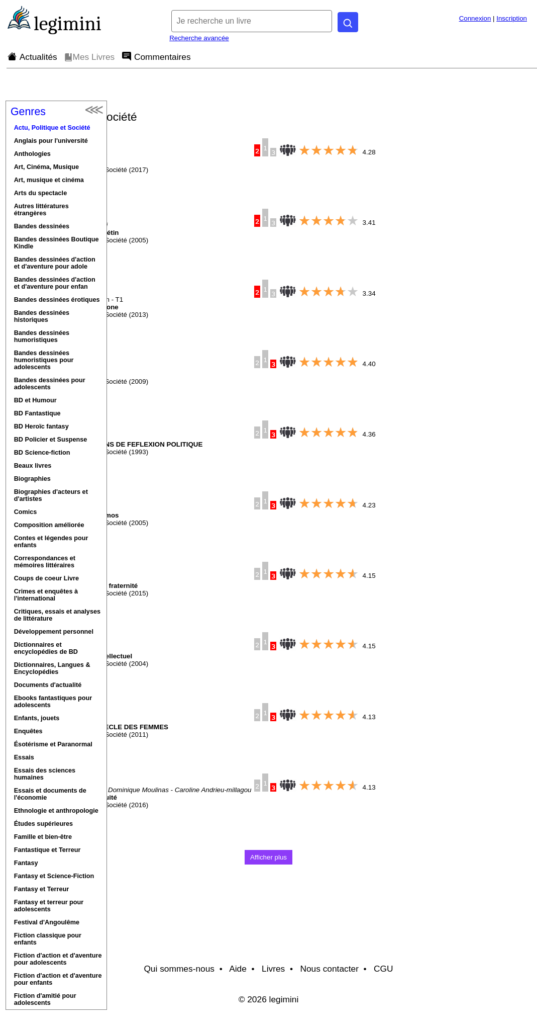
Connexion (475, 18)
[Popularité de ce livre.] (265, 143)
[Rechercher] (348, 22)
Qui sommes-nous (179, 969)
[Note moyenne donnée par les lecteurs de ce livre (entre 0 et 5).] (287, 150)
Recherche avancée (199, 38)
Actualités (32, 57)
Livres (273, 969)
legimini (67, 23)
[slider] (328, 150)
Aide (238, 969)
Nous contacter (329, 969)
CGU (383, 969)
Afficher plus (268, 857)
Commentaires (156, 57)
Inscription (511, 18)
